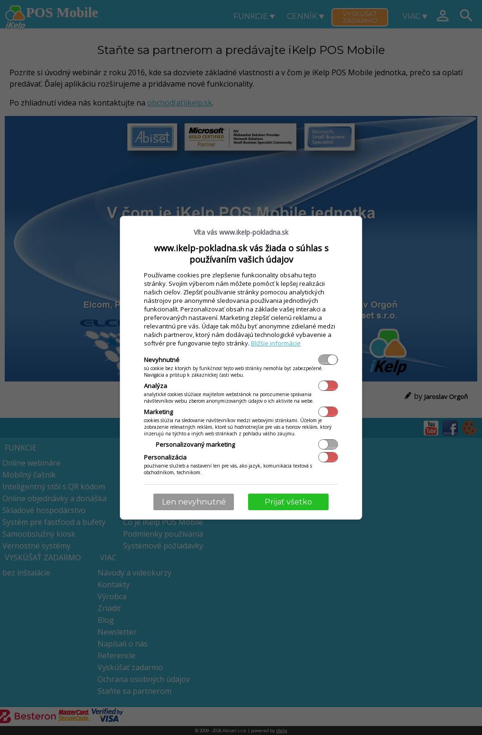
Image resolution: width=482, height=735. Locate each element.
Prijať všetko (288, 501)
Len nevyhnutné (194, 501)
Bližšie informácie (276, 343)
